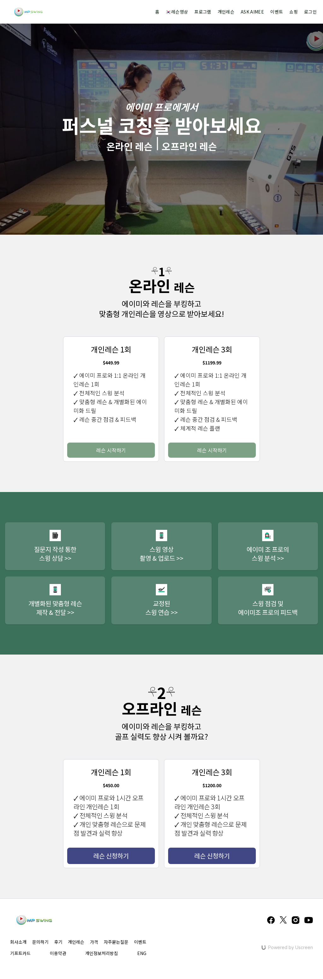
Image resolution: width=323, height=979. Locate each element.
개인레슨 (226, 12)
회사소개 (18, 942)
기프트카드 (20, 953)
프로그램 (202, 12)
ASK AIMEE (252, 12)
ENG (141, 953)
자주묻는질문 (116, 942)
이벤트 (276, 12)
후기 (58, 942)
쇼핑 (293, 12)
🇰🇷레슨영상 (177, 12)
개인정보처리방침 (101, 953)
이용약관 (58, 953)
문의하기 (40, 942)
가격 (94, 942)
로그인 (310, 12)
